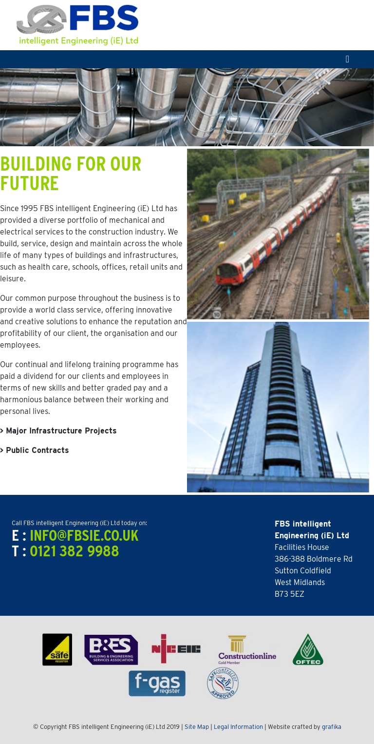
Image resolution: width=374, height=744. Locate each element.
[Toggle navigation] (347, 59)
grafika (331, 726)
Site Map (197, 726)
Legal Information (238, 726)
